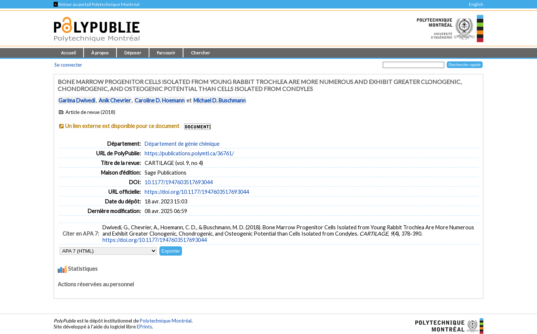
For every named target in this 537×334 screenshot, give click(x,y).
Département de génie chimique (182, 144)
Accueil (68, 52)
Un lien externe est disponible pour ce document (122, 126)
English (476, 4)
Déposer (132, 52)
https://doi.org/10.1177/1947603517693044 (197, 192)
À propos (100, 52)
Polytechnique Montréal (166, 321)
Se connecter (68, 65)
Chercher (200, 52)
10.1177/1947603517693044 (179, 182)
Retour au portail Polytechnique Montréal (96, 4)
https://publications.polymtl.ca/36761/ (189, 153)
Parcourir (166, 52)
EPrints (144, 327)
